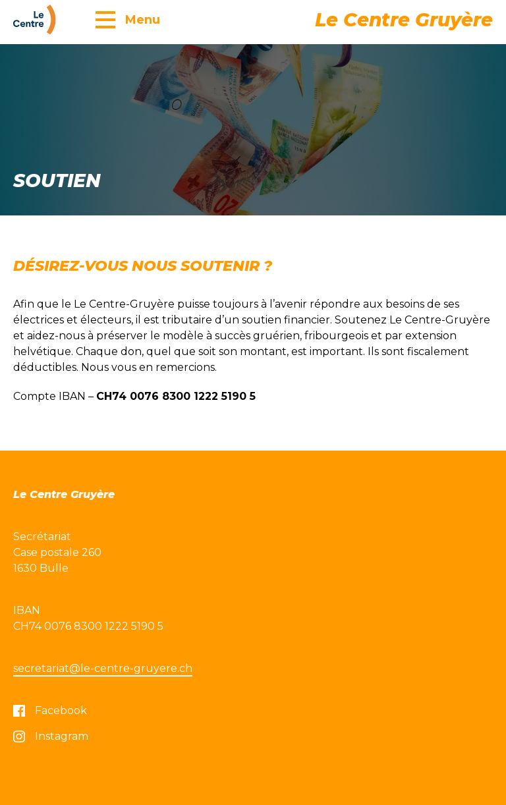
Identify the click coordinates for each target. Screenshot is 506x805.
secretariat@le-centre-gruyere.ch (102, 668)
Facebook (50, 710)
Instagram (50, 736)
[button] (128, 19)
